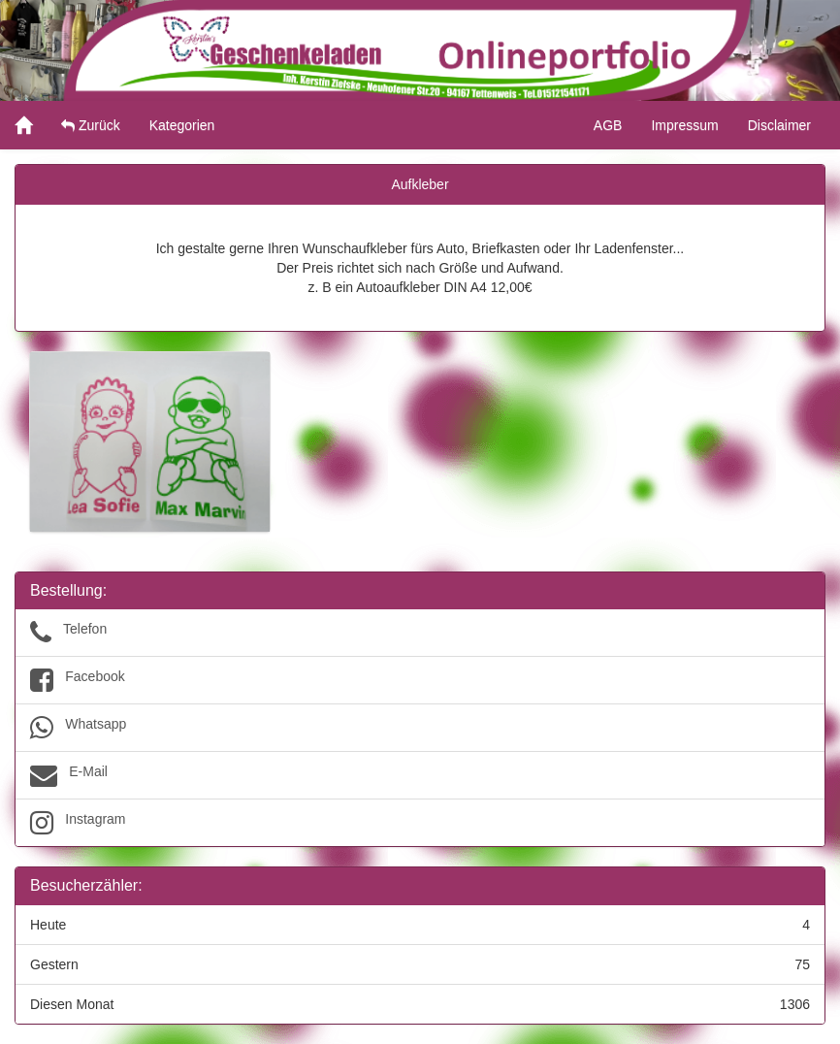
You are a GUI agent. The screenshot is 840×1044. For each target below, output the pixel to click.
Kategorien (182, 125)
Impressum (684, 125)
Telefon (420, 632)
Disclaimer (779, 125)
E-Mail (420, 775)
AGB (608, 125)
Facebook (420, 680)
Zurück (90, 125)
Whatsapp (420, 727)
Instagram (420, 822)
